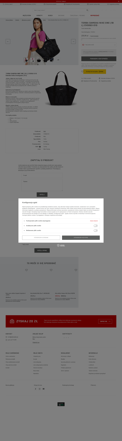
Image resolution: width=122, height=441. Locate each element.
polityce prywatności (40, 210)
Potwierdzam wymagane (41, 237)
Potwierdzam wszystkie (81, 237)
